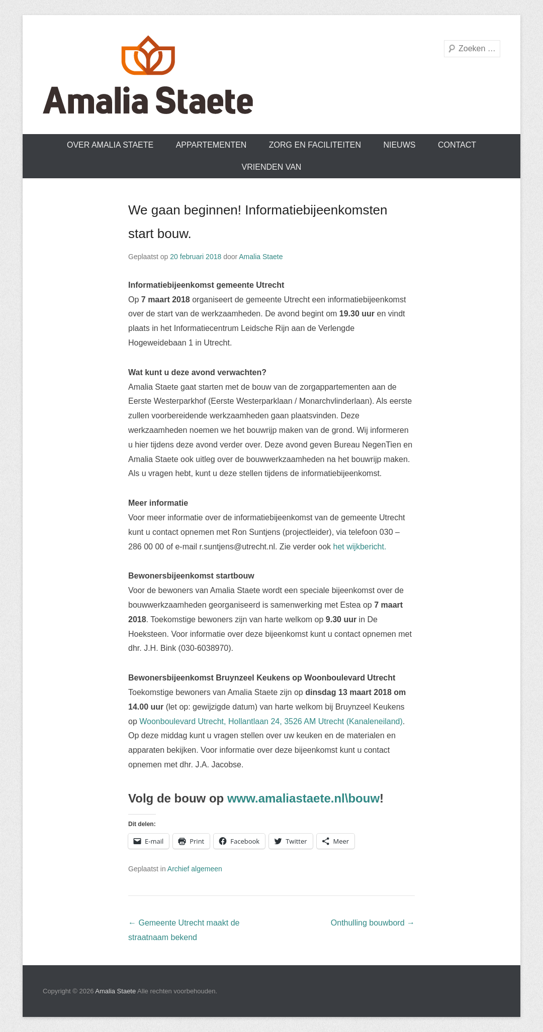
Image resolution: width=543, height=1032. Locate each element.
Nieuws (399, 145)
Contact (457, 145)
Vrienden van (272, 167)
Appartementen (211, 145)
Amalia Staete (261, 257)
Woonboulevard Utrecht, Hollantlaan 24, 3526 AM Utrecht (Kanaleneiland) (271, 721)
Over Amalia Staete (110, 145)
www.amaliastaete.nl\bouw (303, 798)
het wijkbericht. (360, 546)
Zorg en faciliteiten (315, 145)
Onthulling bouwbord (373, 923)
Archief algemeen (194, 869)
